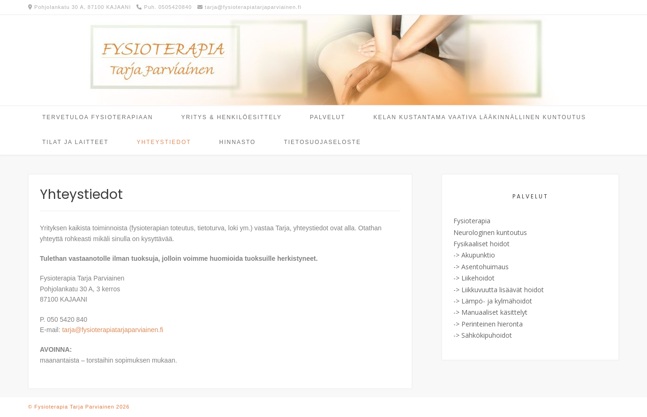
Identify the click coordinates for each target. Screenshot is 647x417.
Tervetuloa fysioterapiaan (97, 117)
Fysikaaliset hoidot (481, 243)
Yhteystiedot (164, 142)
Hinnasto (237, 142)
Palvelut (328, 117)
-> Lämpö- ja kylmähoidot (492, 300)
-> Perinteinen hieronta (488, 323)
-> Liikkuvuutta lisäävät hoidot (498, 289)
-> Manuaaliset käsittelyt (490, 312)
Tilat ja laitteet (75, 142)
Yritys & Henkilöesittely (231, 117)
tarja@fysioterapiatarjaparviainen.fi (112, 330)
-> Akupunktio (474, 254)
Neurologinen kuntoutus (490, 232)
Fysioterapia (471, 220)
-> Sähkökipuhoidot (482, 335)
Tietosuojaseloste (322, 142)
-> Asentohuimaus (481, 266)
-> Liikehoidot (474, 277)
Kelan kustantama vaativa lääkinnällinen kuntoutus (480, 117)
